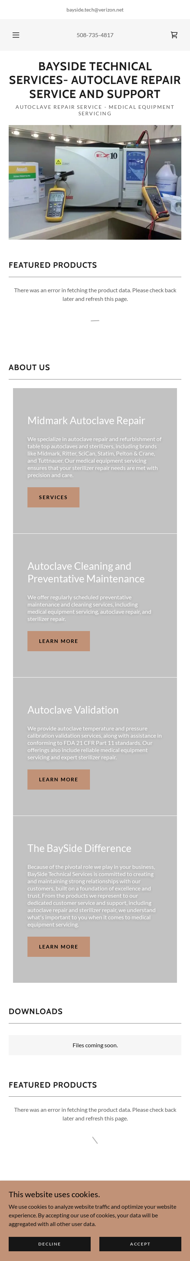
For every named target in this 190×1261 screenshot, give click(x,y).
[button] (16, 35)
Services (53, 497)
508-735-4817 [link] (95, 34)
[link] (174, 35)
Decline (49, 1248)
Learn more (58, 641)
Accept (140, 1248)
